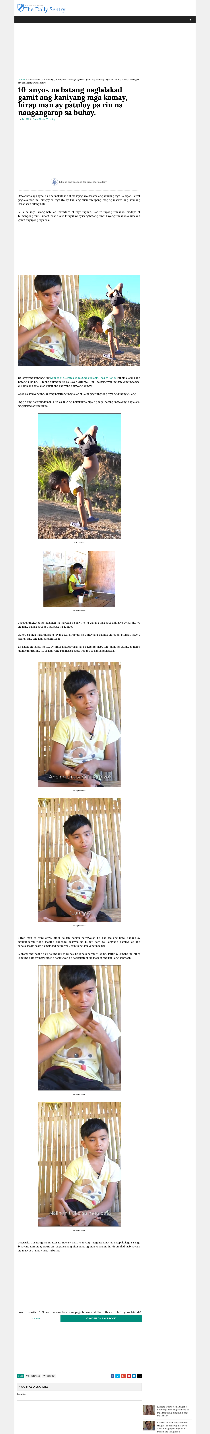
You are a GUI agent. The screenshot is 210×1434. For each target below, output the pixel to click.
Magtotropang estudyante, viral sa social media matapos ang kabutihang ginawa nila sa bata (173, 121)
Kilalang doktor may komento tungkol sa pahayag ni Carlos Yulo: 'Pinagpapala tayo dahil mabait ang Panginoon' (172, 50)
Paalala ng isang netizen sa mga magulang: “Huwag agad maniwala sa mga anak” (174, 77)
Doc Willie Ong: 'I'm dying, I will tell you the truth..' (173, 63)
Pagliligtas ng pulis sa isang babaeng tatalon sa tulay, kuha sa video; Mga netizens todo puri (173, 134)
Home (22, 79)
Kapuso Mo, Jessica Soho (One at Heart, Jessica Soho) (84, 377)
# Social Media (33, 1378)
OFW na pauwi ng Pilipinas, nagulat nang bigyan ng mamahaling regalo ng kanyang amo (173, 165)
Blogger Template (73, 1428)
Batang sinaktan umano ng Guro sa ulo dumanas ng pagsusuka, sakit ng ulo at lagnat (173, 89)
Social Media (34, 79)
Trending (48, 79)
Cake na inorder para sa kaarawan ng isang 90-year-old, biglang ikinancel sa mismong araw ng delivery (174, 149)
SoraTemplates (37, 1428)
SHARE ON (99, 1320)
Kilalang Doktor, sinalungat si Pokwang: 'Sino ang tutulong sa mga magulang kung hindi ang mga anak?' (173, 34)
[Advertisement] (78, 51)
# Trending (48, 1378)
